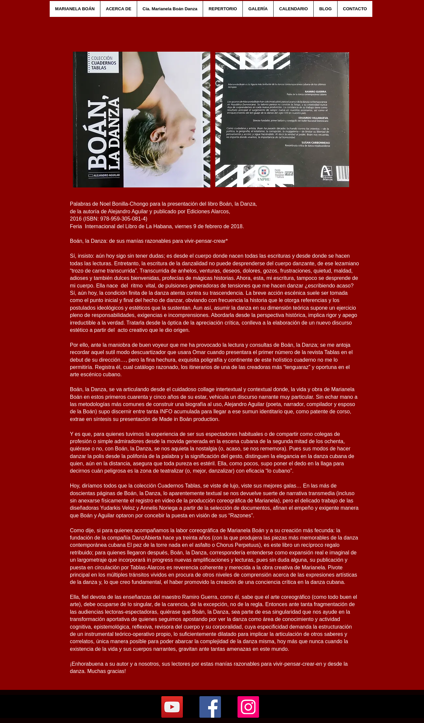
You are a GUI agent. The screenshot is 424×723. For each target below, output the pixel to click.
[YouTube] (172, 707)
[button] (118, 9)
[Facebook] (210, 707)
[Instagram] (248, 707)
